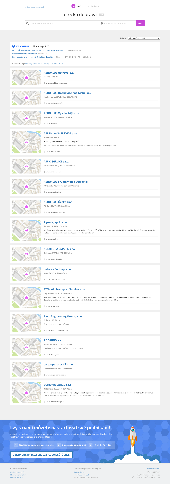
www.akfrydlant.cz (53, 192)
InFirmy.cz (77, 6)
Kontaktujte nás (16, 477)
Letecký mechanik (50, 63)
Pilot (61, 63)
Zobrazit (123, 38)
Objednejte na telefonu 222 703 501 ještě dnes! (41, 454)
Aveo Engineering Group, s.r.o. (63, 316)
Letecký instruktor (33, 63)
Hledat (140, 23)
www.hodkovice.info (54, 103)
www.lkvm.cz (51, 123)
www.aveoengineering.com (57, 330)
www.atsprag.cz (52, 306)
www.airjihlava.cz (53, 152)
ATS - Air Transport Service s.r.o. (65, 289)
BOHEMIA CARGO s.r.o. (58, 384)
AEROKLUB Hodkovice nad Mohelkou (67, 92)
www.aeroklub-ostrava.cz (56, 83)
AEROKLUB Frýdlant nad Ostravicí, (66, 181)
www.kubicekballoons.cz (56, 279)
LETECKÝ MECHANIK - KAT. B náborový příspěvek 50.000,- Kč (39, 50)
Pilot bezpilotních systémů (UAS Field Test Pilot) (33, 57)
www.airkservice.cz (54, 172)
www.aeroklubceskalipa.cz (57, 212)
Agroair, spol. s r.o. (56, 222)
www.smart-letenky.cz (55, 259)
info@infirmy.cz (80, 472)
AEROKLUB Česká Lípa (58, 201)
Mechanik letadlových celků (24, 53)
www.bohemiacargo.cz (55, 402)
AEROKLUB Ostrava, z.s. (59, 72)
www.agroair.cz (52, 239)
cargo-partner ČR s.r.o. (58, 364)
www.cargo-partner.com (56, 375)
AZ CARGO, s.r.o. (54, 340)
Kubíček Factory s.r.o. (57, 269)
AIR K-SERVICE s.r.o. (56, 161)
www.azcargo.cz (52, 354)
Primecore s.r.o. (153, 468)
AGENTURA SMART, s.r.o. (59, 248)
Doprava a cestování (35, 7)
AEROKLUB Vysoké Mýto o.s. (62, 113)
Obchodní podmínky (18, 472)
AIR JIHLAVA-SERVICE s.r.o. (61, 133)
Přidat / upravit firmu (19, 475)
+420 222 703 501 (81, 475)
